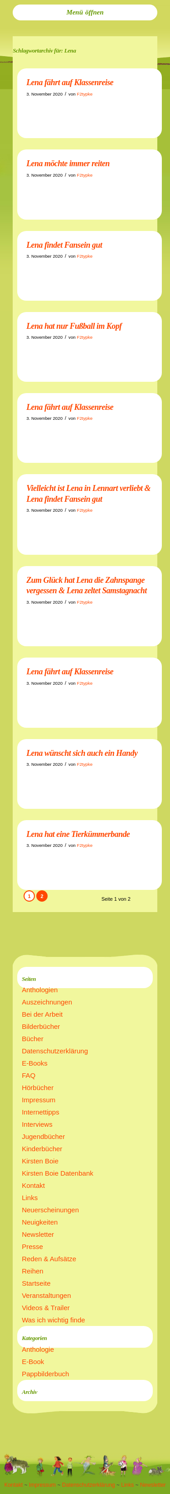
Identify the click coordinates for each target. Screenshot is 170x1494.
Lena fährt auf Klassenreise (69, 82)
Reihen (33, 1271)
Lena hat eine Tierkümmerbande (78, 834)
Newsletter (38, 1234)
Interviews (37, 1124)
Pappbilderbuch (45, 1374)
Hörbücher (37, 1087)
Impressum (38, 1100)
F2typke (84, 93)
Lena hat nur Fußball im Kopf (73, 326)
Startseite (36, 1283)
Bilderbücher (41, 1026)
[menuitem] (85, 12)
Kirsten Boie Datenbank (57, 1173)
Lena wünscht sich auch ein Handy (81, 753)
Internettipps (40, 1112)
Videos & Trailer (46, 1307)
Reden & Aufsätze (49, 1259)
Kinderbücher (42, 1149)
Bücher (33, 1038)
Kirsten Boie (40, 1161)
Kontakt (33, 1185)
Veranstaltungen (46, 1295)
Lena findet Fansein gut (64, 245)
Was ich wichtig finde (53, 1320)
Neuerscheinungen (50, 1210)
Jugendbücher (43, 1136)
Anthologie (38, 1349)
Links (30, 1197)
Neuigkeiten (40, 1222)
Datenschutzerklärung (55, 1051)
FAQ (28, 1075)
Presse (32, 1246)
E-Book (33, 1361)
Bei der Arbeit (42, 1014)
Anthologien (40, 990)
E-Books (35, 1063)
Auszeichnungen (47, 1002)
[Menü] (85, 12)
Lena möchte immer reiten (68, 163)
